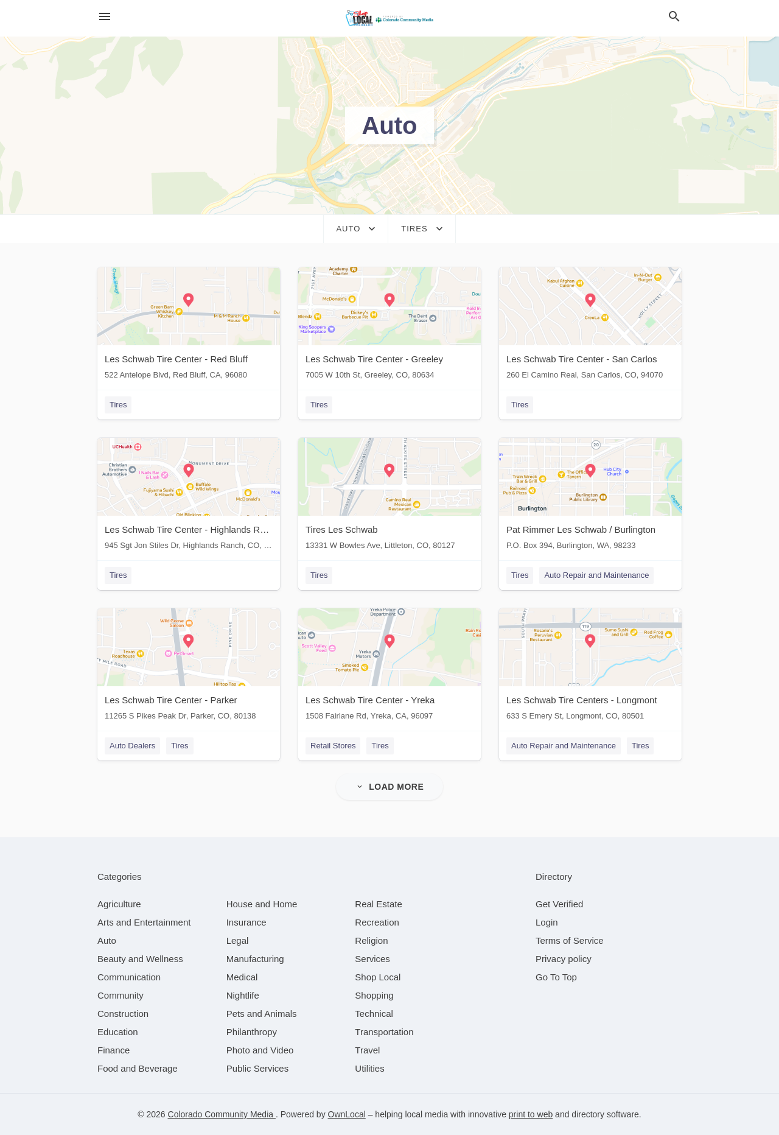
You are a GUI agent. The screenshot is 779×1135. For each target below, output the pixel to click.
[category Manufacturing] (255, 959)
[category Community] (120, 995)
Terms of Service (570, 940)
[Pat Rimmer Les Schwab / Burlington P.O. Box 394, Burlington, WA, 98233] (590, 497)
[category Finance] (113, 1050)
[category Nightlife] (242, 995)
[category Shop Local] (377, 977)
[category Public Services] (257, 1068)
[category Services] (372, 959)
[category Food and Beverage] (137, 1068)
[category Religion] (371, 940)
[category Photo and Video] (260, 1050)
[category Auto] (106, 940)
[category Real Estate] (378, 904)
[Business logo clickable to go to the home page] (389, 18)
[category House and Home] (262, 904)
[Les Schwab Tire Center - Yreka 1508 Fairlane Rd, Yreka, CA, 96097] (389, 667)
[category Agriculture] (119, 904)
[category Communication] (129, 977)
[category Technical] (374, 1013)
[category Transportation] (384, 1032)
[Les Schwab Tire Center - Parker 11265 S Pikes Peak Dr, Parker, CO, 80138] (189, 667)
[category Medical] (242, 977)
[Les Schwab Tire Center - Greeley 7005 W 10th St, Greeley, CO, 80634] (389, 326)
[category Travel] (367, 1050)
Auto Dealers (132, 745)
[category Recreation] (377, 922)
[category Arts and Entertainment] (143, 922)
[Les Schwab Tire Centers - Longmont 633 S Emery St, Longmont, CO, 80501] (590, 667)
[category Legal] (237, 940)
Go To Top (556, 977)
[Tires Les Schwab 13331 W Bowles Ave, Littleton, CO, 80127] (389, 497)
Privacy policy (564, 959)
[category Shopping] (374, 995)
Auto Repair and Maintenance (596, 575)
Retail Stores (332, 745)
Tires (118, 404)
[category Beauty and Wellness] (140, 959)
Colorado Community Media (222, 1114)
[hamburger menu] (104, 16)
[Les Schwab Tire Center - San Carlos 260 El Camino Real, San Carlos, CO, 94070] (590, 326)
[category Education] (117, 1032)
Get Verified (559, 904)
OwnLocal (347, 1114)
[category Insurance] (246, 922)
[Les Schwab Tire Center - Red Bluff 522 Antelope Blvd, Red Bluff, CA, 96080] (189, 326)
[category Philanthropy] (251, 1032)
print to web (531, 1114)
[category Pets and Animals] (261, 1013)
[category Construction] (122, 1013)
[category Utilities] (369, 1068)
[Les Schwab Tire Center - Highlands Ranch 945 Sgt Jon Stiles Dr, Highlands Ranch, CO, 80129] (189, 497)
